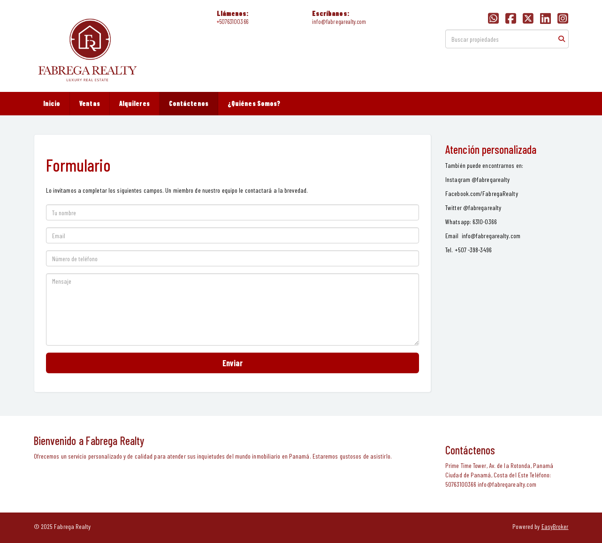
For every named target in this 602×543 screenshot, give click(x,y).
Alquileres (134, 103)
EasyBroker (555, 526)
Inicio (52, 103)
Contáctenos (188, 103)
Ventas (89, 103)
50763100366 (233, 21)
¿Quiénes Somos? (254, 103)
